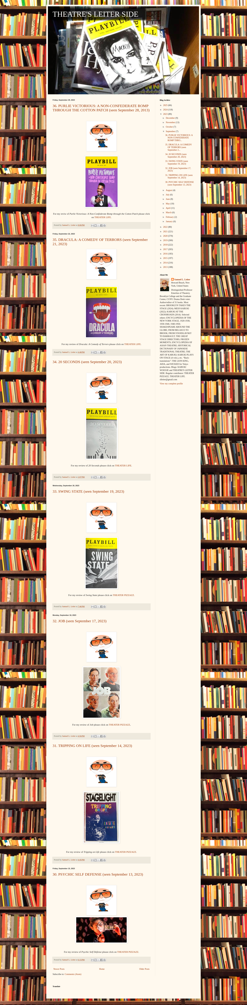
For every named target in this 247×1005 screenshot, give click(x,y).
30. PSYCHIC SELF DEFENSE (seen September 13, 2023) (98, 874)
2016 (165, 254)
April (168, 208)
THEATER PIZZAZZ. (124, 595)
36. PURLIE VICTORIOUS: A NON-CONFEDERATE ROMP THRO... (179, 138)
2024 (165, 109)
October (169, 127)
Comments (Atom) (73, 974)
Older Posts (144, 969)
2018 (165, 245)
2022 (165, 227)
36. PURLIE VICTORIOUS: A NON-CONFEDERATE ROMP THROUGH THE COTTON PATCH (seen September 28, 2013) (101, 108)
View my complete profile (171, 383)
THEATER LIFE (102, 217)
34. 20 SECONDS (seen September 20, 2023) (87, 362)
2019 (165, 240)
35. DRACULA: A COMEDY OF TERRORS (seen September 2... (178, 147)
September (171, 131)
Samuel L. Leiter (182, 279)
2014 (165, 263)
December (170, 118)
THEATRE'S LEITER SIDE (95, 14)
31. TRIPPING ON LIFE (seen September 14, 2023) (92, 746)
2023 (165, 114)
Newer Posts (58, 969)
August (169, 190)
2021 (165, 231)
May (168, 203)
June (168, 199)
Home (102, 969)
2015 (165, 258)
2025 (165, 105)
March (169, 212)
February (170, 217)
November (171, 122)
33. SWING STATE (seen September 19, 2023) (88, 491)
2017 (165, 249)
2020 (165, 236)
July (168, 195)
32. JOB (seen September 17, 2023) (79, 621)
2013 (165, 267)
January (169, 221)
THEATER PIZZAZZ (119, 724)
